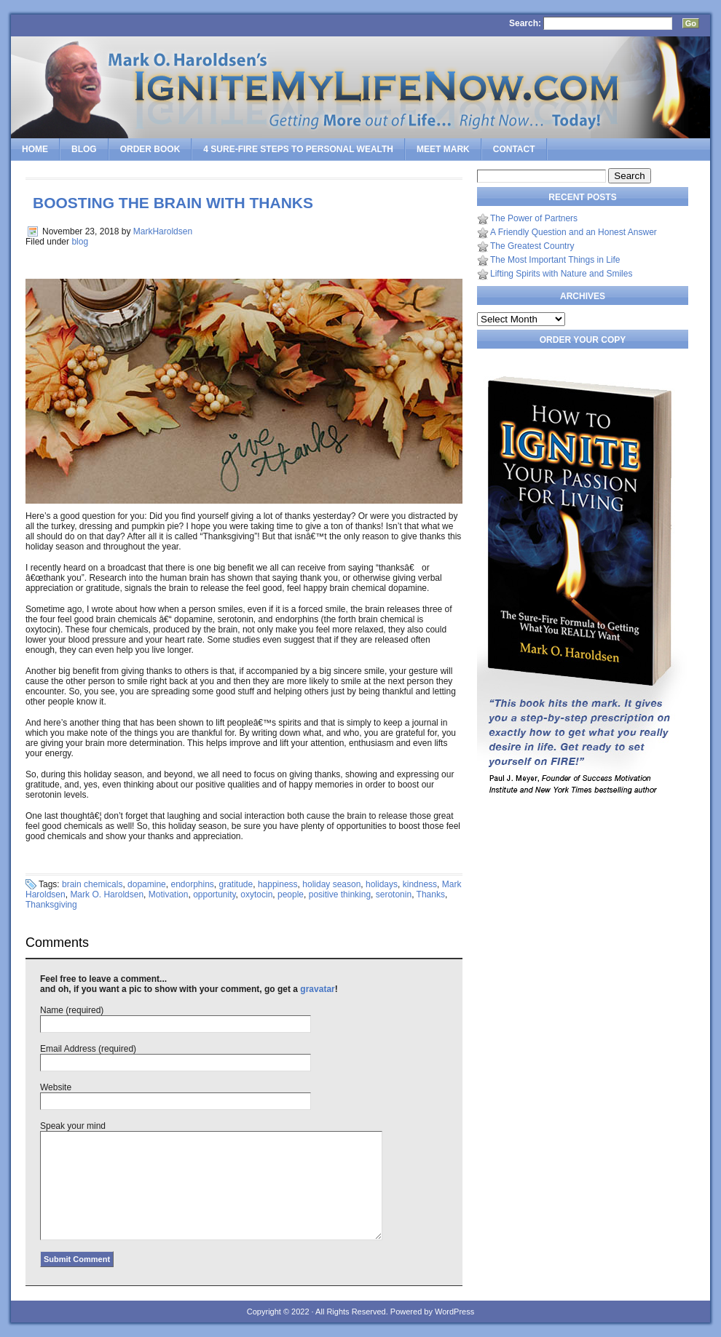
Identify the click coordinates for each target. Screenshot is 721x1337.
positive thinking (340, 894)
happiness (278, 884)
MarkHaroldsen (162, 231)
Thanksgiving (51, 905)
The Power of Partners (534, 218)
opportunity (214, 894)
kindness (420, 884)
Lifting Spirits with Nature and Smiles (561, 274)
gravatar (317, 989)
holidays (382, 884)
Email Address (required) (88, 1049)
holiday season (331, 884)
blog (79, 242)
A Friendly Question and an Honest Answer (573, 232)
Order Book (150, 149)
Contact (514, 149)
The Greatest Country (532, 246)
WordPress (454, 1311)
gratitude (236, 884)
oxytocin (256, 894)
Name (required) (71, 1010)
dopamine (146, 884)
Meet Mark (443, 149)
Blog (84, 149)
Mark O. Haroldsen (106, 894)
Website (55, 1087)
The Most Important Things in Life (555, 260)
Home (35, 149)
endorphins (191, 884)
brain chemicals (92, 884)
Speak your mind (73, 1126)
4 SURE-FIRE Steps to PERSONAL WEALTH (298, 149)
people (290, 894)
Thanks (431, 894)
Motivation (169, 894)
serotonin (393, 894)
